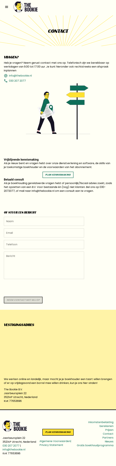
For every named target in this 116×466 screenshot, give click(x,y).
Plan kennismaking (58, 175)
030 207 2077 (11, 446)
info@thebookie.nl (14, 449)
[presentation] (28, 288)
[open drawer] (6, 7)
